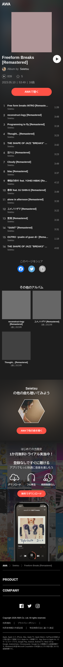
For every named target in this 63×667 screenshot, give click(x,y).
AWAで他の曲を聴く (31, 430)
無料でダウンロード (31, 493)
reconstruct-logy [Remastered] (16, 323)
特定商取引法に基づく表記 (42, 628)
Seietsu (24, 69)
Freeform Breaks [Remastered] (38, 565)
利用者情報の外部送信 (13, 628)
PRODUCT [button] (10, 579)
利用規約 (7, 623)
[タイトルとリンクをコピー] (42, 269)
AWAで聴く (31, 91)
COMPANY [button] (11, 590)
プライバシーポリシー (27, 623)
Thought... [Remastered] (16, 362)
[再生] (57, 59)
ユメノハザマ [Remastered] (46, 322)
